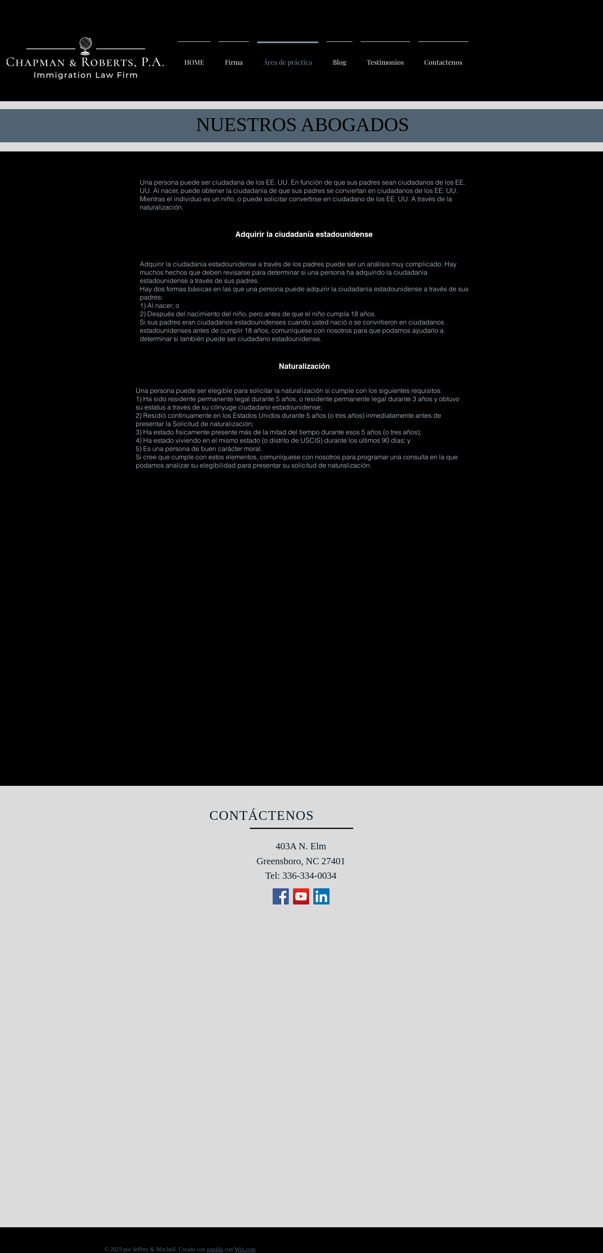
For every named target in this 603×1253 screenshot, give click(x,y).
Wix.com (245, 1249)
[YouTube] (301, 896)
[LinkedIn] (321, 896)
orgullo (215, 1249)
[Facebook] (281, 896)
